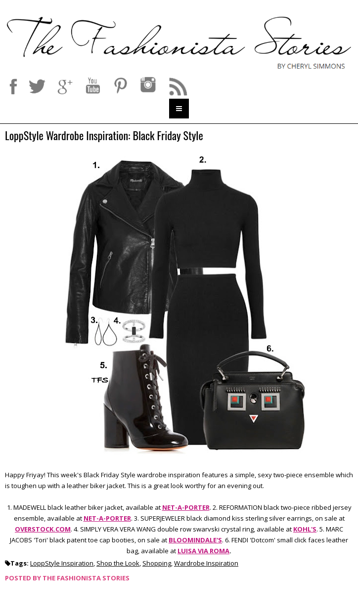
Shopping (156, 563)
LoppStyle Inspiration (61, 563)
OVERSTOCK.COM (43, 529)
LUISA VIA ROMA (203, 550)
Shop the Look (117, 563)
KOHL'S (304, 529)
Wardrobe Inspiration (206, 563)
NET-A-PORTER (186, 507)
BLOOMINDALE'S (195, 539)
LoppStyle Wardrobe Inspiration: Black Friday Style (104, 136)
